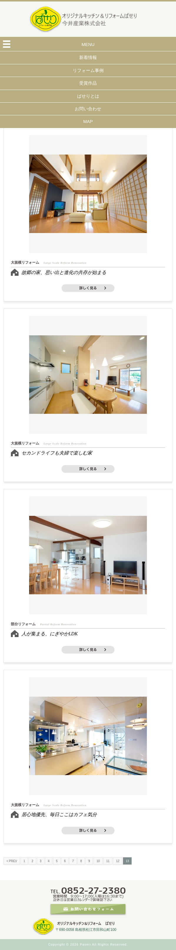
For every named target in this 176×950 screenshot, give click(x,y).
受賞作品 (88, 83)
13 (127, 861)
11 (107, 861)
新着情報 (88, 57)
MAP (88, 121)
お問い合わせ (88, 108)
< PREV (11, 861)
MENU (88, 44)
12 (117, 861)
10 (98, 861)
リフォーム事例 (88, 70)
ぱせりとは (88, 96)
